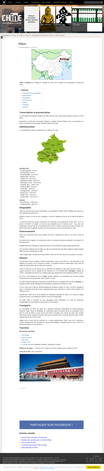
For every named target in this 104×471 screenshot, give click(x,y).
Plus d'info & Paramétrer (52, 469)
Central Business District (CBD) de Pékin (34, 445)
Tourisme (25, 107)
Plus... (72, 2)
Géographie (26, 98)
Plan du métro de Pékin (28, 442)
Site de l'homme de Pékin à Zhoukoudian (34, 437)
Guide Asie (35, 2)
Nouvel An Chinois (60, 2)
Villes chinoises (60, 35)
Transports (26, 105)
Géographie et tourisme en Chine (42, 35)
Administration (27, 95)
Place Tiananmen (26, 337)
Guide (21, 35)
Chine (10, 2)
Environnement (27, 100)
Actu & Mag (46, 2)
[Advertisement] (52, 403)
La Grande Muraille (27, 344)
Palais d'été (25, 340)
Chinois (18, 2)
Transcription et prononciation (32, 93)
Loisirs (26, 2)
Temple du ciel (25, 342)
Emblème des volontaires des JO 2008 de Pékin (36, 440)
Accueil (14, 35)
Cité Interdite (25, 335)
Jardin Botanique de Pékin (29, 447)
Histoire (25, 102)
